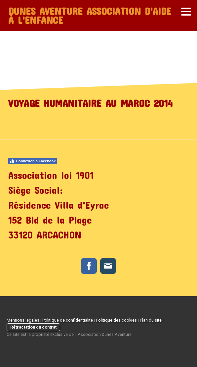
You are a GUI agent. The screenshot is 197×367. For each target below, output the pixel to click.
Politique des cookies (116, 320)
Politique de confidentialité (67, 320)
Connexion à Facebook (33, 161)
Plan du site (151, 320)
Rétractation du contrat (33, 327)
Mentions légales (23, 320)
